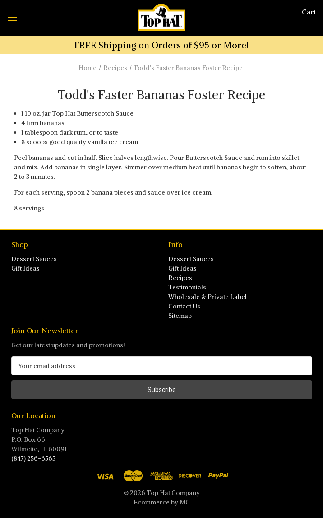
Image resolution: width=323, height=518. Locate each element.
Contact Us (184, 306)
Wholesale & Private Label (207, 297)
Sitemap (180, 316)
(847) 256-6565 (33, 458)
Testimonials (187, 287)
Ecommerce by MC (162, 502)
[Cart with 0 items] (309, 11)
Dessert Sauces (34, 259)
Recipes (180, 278)
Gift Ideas (25, 268)
